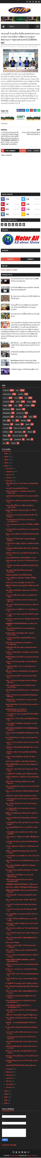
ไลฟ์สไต (13, 443)
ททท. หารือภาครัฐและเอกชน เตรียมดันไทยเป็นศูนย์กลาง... (21, 951)
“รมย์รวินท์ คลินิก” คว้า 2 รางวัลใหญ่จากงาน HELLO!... (21, 667)
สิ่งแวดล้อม (19, 417)
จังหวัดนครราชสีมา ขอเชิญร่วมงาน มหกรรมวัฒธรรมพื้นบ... (22, 924)
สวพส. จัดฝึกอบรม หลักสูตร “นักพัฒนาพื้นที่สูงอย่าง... (21, 579)
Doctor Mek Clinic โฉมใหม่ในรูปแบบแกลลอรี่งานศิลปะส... (22, 705)
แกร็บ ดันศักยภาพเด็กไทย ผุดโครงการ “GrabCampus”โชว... (18, 1006)
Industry (17, 424)
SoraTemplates (14, 1155)
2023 (6, 463)
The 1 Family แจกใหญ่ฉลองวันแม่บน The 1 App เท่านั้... (21, 1019)
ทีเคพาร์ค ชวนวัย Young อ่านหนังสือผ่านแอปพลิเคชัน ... (19, 644)
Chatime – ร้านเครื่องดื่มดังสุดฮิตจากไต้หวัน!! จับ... (21, 1023)
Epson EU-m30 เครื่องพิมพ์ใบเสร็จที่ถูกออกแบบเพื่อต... (22, 734)
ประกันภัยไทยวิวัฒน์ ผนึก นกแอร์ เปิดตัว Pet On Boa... (22, 1043)
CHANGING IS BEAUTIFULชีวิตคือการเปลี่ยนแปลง (21, 884)
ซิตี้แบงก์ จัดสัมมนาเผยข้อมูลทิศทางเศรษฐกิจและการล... (22, 672)
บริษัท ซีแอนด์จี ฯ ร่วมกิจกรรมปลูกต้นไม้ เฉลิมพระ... (21, 896)
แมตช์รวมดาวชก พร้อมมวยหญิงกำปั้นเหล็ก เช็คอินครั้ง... (21, 516)
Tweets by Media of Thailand (9, 270)
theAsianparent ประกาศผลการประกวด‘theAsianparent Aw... (16, 710)
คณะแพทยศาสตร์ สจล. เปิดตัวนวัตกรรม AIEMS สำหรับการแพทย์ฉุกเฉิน (25, 280)
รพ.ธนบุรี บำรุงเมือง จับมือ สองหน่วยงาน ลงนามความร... (22, 1033)
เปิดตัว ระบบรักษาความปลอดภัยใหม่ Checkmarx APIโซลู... (22, 696)
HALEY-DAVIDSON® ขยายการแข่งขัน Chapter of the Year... (22, 765)
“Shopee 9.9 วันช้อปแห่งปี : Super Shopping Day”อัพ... (21, 540)
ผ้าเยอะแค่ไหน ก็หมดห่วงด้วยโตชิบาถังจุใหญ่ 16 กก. (21, 1028)
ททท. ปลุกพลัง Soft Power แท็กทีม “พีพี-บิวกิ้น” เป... (21, 901)
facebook (36, 151)
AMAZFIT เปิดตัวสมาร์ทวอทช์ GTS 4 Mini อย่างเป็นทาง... (22, 586)
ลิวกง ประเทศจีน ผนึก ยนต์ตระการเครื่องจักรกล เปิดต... (21, 596)
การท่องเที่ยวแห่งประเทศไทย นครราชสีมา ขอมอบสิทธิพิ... (21, 833)
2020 (6, 1094)
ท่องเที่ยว (20, 394)
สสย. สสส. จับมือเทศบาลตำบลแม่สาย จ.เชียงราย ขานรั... (22, 605)
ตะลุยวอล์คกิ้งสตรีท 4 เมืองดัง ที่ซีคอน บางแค (21, 558)
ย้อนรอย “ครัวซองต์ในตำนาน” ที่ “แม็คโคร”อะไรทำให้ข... (22, 1057)
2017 (6, 1100)
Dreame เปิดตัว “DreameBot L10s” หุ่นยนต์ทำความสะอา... (20, 634)
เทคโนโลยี (6, 402)
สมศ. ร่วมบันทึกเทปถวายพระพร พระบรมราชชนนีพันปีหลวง (22, 787)
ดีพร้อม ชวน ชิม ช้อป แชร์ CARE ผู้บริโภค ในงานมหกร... (21, 1052)
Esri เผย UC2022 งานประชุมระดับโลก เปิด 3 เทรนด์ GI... (21, 915)
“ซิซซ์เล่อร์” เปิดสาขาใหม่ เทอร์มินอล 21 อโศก (21, 796)
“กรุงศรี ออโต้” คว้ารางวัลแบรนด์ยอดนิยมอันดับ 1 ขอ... (22, 975)
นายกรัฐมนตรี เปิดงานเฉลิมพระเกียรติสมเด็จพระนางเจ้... (22, 842)
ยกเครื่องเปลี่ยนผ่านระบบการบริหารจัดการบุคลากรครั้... (22, 1061)
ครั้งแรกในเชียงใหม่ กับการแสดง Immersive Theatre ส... (20, 629)
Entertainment (6, 413)
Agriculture (6, 440)
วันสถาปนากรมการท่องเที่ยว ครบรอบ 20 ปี (20, 582)
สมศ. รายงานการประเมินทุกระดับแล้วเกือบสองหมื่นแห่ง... (21, 682)
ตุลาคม (8, 475)
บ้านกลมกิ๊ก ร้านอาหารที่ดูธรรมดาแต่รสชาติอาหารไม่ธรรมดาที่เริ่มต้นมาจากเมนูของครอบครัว (24, 307)
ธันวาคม (9, 469)
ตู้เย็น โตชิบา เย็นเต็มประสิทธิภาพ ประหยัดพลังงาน (20, 782)
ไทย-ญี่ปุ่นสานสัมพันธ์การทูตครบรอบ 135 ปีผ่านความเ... (22, 591)
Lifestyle (5, 406)
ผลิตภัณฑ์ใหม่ (7, 394)
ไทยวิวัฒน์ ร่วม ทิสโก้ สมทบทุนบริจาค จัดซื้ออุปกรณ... (22, 502)
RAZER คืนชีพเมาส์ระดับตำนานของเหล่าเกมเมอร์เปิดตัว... (22, 658)
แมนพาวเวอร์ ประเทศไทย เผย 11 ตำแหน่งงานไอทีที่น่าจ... (22, 743)
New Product (6, 409)
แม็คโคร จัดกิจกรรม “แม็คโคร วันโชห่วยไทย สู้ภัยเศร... (22, 778)
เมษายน (9, 1078)
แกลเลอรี (5, 428)
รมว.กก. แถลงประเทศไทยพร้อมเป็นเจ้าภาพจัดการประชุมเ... (22, 956)
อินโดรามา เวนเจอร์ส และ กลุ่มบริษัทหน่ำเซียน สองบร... (21, 970)
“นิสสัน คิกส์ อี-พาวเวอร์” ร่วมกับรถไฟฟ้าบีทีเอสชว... (21, 980)
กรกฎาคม (9, 1069)
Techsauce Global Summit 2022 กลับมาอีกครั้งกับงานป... (22, 549)
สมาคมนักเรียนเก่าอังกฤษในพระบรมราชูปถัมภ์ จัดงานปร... (22, 530)
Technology (6, 424)
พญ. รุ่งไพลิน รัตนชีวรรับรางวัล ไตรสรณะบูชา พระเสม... (21, 804)
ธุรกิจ (17, 390)
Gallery (5, 436)
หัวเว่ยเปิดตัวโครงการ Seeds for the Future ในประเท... (22, 739)
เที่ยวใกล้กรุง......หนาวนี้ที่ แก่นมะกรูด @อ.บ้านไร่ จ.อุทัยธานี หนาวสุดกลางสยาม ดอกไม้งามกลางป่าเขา (25, 345)
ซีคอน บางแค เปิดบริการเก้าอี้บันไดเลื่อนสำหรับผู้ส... (22, 535)
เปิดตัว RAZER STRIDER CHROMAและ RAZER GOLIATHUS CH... (20, 960)
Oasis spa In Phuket (12, 942)
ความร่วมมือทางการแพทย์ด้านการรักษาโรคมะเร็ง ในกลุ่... (22, 857)
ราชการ (5, 398)
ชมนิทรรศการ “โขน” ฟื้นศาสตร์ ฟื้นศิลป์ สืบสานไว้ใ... (22, 719)
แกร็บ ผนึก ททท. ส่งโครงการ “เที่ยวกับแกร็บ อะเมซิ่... (22, 562)
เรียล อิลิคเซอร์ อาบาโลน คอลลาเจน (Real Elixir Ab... (22, 484)
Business (18, 409)
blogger (22, 151)
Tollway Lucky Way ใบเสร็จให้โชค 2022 (19, 575)
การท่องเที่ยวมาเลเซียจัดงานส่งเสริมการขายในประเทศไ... (21, 724)
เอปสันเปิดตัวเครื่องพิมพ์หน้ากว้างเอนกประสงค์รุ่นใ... (22, 497)
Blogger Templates (32, 1155)
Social (30, 417)
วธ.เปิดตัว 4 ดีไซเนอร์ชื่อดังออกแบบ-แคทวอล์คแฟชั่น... (21, 920)
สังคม (16, 398)
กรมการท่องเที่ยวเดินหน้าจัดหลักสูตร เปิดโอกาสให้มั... (22, 819)
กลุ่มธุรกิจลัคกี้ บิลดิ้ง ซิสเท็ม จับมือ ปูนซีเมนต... (21, 1065)
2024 (6, 460)
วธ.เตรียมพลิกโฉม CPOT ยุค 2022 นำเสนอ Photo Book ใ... (22, 823)
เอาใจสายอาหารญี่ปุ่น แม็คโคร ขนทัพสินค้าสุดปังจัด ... (22, 544)
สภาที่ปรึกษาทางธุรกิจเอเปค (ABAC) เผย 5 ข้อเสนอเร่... (21, 997)
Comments (30, 259)
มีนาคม (8, 1081)
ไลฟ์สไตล (6, 432)
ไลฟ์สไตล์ (34, 47)
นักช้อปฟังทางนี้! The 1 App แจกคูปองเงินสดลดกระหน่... (21, 648)
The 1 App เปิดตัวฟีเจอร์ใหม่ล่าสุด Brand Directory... (19, 571)
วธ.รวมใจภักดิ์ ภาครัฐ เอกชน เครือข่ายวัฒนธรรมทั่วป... (22, 934)
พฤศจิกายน (10, 472)
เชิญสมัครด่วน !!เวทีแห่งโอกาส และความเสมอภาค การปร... (21, 701)
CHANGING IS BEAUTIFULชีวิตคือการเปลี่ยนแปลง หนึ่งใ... (21, 624)
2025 (6, 457)
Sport (4, 421)
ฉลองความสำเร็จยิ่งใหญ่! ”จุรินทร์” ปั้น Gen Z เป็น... (21, 758)
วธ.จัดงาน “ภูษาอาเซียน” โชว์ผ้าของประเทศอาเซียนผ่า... (21, 946)
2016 (6, 1103)
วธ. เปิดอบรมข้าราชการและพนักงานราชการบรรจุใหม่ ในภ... (21, 809)
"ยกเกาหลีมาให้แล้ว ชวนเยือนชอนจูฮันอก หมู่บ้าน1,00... (19, 506)
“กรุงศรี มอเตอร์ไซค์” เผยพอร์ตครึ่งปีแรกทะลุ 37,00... (21, 639)
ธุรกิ (4, 443)
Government (6, 417)
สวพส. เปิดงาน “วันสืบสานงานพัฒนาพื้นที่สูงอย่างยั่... (22, 838)
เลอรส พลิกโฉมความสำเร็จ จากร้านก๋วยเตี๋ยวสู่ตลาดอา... (21, 1011)
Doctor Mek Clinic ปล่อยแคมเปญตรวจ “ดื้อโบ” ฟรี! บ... (21, 511)
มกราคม (9, 1087)
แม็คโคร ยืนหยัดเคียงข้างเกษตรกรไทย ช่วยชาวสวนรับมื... (21, 1047)
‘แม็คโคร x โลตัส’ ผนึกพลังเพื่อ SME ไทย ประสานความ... (22, 748)
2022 (6, 466)
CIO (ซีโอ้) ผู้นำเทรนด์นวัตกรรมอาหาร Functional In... (22, 691)
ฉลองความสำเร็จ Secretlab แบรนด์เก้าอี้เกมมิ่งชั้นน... (21, 662)
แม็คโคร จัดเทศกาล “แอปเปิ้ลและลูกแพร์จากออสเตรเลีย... (21, 492)
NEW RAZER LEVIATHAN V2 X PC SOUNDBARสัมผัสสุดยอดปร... (22, 729)
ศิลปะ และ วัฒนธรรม (20, 428)
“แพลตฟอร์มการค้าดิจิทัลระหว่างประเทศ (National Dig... (19, 876)
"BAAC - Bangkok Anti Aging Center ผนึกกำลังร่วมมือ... (21, 852)
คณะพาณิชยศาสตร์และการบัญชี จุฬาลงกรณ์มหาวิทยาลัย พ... (21, 1002)
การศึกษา (27, 406)
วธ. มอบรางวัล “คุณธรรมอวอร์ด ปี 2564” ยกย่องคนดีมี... (22, 615)
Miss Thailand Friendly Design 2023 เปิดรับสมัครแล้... (22, 987)
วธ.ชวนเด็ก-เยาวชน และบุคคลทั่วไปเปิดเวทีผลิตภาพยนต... (22, 715)
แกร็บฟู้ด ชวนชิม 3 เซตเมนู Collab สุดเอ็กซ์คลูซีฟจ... (21, 753)
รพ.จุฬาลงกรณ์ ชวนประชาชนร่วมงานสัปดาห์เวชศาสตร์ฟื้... (22, 800)
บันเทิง (18, 402)
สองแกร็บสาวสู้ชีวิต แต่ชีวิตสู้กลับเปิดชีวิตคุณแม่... (22, 887)
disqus (29, 151)
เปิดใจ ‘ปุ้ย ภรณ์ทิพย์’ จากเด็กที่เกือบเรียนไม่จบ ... (22, 761)
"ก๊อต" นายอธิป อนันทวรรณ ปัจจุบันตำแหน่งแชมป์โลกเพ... (20, 686)
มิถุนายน (9, 1072)
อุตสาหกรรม (20, 413)
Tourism (29, 402)
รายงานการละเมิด (9, 1145)
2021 (6, 1091)
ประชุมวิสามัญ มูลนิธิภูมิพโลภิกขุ (17, 488)
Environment (18, 440)
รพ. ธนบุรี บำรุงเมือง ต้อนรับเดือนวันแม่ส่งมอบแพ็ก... (21, 905)
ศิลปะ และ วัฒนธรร (18, 436)
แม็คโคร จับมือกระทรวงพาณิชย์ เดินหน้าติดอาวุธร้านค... (22, 554)
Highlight (11, 259)
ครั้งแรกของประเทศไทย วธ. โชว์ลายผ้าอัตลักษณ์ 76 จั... (22, 929)
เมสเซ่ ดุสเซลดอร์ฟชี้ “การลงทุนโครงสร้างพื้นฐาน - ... (21, 677)
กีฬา (26, 398)
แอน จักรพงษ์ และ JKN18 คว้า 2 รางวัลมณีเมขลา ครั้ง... (22, 610)
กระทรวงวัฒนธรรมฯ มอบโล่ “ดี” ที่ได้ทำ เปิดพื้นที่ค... (22, 525)
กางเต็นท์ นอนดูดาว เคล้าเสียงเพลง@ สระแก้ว (24, 369)
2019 (6, 1097)
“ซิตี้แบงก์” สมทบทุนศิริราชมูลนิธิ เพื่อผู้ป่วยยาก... (22, 1015)
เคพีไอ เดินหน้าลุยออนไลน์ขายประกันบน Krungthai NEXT (19, 880)
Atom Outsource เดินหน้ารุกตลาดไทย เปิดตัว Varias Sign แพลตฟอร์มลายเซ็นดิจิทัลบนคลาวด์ (25, 362)
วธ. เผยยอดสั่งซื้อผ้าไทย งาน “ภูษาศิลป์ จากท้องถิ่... (21, 828)
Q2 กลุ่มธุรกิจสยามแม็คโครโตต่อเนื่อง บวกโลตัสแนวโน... (22, 871)
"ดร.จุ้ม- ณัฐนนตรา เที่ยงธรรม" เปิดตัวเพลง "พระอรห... (22, 847)
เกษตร (16, 406)
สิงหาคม (9, 481)
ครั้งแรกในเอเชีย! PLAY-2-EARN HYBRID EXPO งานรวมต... (22, 939)
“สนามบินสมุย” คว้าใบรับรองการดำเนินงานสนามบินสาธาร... (20, 521)
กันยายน (9, 478)
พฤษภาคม (9, 1075)
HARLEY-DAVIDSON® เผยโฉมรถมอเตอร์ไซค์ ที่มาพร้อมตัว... (22, 891)
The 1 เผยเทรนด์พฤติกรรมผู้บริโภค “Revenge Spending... (20, 866)
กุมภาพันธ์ (9, 1084)
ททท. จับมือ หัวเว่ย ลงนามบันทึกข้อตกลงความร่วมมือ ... (22, 861)
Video (28, 440)
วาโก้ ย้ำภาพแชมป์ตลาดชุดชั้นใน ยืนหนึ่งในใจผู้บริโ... (22, 566)
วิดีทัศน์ (30, 432)
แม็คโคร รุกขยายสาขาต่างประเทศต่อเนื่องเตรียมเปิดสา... (22, 965)
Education (23, 421)
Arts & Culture (18, 432)
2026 (6, 454)
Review (27, 424)
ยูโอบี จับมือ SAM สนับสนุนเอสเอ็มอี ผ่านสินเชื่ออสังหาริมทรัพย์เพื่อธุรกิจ (25, 288)
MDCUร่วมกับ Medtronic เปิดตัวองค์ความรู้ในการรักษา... (22, 814)
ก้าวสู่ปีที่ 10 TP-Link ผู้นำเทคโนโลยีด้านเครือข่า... (22, 774)
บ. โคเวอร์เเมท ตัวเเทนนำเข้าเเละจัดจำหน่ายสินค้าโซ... (21, 1038)
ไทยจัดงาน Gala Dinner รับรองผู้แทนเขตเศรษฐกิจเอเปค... (22, 653)
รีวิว (13, 421)
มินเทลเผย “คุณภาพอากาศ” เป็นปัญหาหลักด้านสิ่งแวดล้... (22, 620)
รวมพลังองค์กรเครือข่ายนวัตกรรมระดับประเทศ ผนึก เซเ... (21, 601)
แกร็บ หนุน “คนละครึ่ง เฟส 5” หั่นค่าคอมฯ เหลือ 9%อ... (22, 770)
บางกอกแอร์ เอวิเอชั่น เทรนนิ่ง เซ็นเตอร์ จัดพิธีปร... (21, 910)
